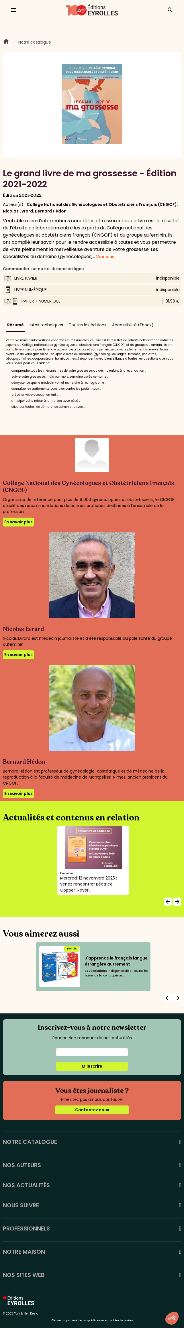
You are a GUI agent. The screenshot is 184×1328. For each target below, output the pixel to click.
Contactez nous (92, 1110)
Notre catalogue (34, 42)
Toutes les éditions (87, 325)
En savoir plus (18, 522)
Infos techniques (46, 325)
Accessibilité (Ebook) (133, 325)
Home (6, 42)
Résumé (15, 325)
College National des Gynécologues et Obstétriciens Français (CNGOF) (102, 204)
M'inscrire (92, 1066)
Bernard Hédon (50, 211)
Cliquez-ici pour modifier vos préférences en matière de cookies (92, 1320)
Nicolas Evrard (18, 211)
